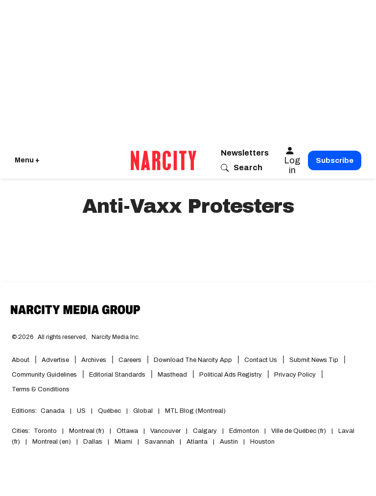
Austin (229, 441)
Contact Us (260, 360)
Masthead (172, 374)
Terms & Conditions (41, 389)
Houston (262, 441)
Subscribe (334, 160)
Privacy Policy (295, 374)
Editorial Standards (117, 374)
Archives (93, 360)
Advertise (55, 360)
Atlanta (197, 441)
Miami (123, 441)
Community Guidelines (44, 374)
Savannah (159, 441)
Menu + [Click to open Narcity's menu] (27, 160)
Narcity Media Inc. (116, 337)
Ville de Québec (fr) (298, 431)
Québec (109, 410)
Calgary (205, 431)
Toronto (45, 431)
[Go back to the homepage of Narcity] (163, 160)
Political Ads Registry (230, 374)
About (20, 360)
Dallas (92, 441)
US (81, 410)
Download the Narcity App (193, 360)
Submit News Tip (313, 360)
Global (143, 410)
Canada (53, 410)
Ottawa (127, 431)
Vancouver (165, 431)
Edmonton (244, 431)
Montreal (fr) (86, 431)
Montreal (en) (51, 441)
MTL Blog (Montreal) (195, 410)
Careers (129, 360)
